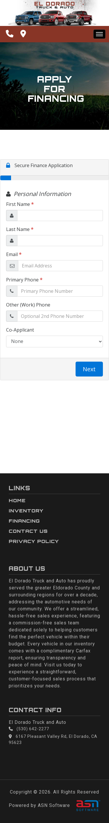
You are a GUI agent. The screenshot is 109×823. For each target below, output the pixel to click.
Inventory (26, 511)
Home (17, 500)
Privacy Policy (34, 541)
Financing (24, 521)
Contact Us (28, 531)
